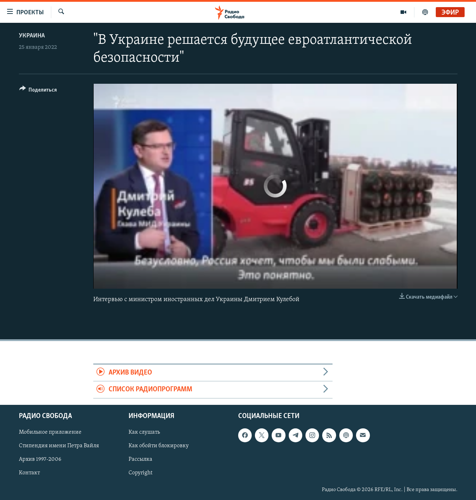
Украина (32, 35)
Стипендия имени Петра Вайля (59, 446)
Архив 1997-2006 (40, 459)
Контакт (29, 473)
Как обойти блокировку (159, 446)
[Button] (38, 91)
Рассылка (140, 459)
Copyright (140, 473)
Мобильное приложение (50, 432)
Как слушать (144, 432)
